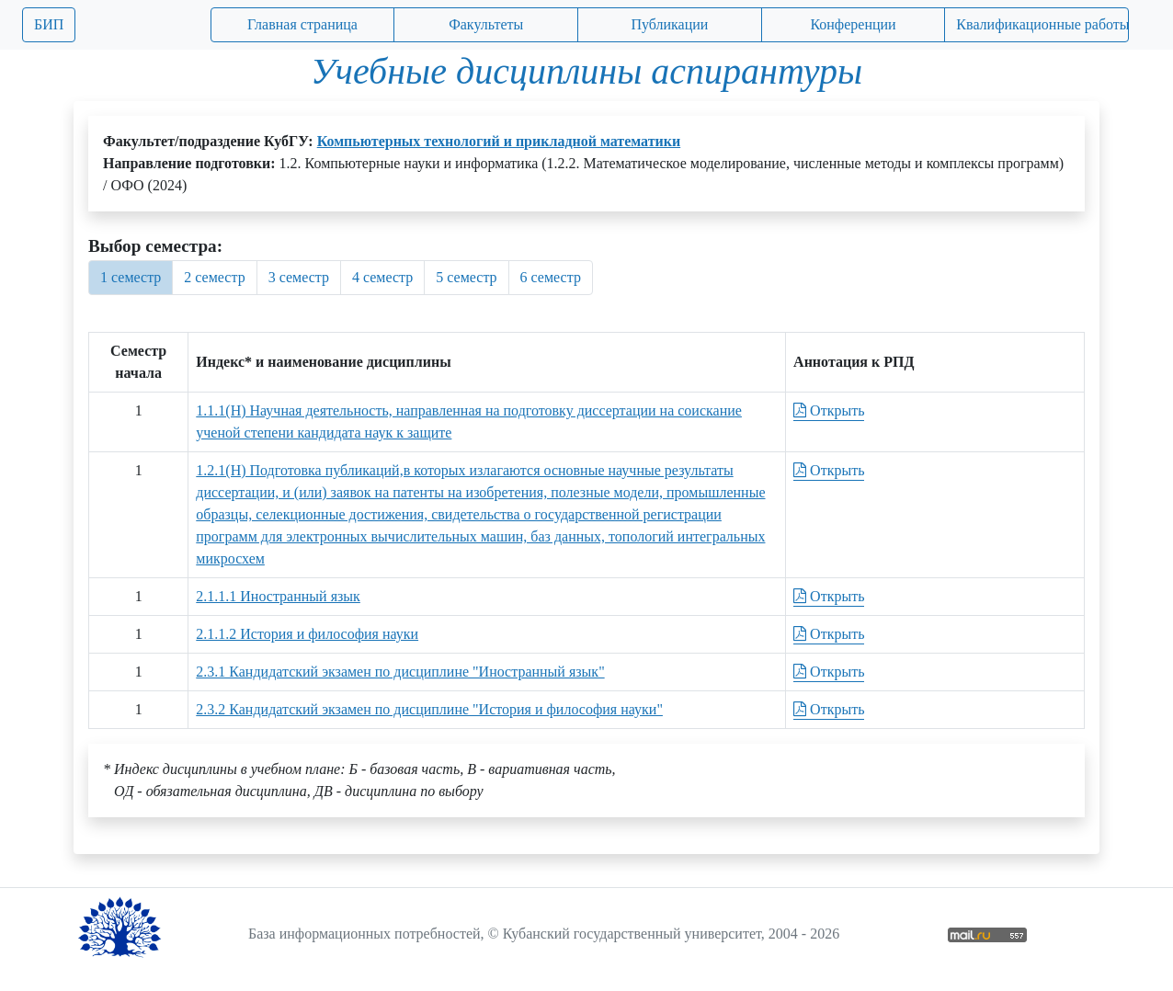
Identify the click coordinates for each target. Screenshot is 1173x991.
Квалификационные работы (1042, 24)
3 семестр (298, 277)
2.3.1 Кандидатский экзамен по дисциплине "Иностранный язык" (400, 671)
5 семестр (466, 277)
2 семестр (214, 277)
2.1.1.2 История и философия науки (307, 634)
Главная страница (302, 24)
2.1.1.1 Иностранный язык (278, 596)
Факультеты (486, 24)
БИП (48, 24)
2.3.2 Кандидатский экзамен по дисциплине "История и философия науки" (429, 709)
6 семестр (550, 277)
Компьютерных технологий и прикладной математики (499, 141)
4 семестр (382, 277)
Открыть (828, 410)
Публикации (669, 24)
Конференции (852, 24)
